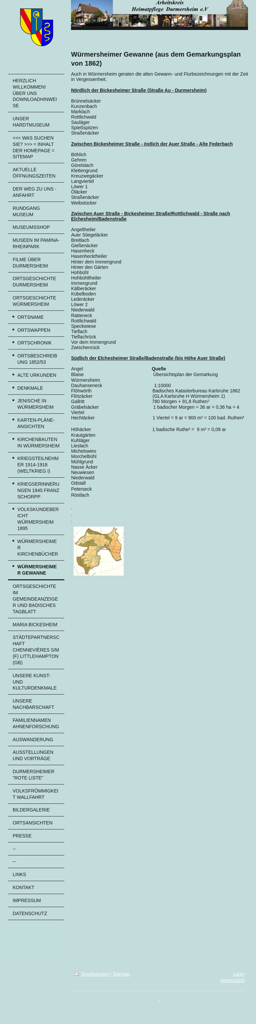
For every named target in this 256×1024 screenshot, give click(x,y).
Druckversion (92, 974)
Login (239, 974)
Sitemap (121, 974)
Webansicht (232, 980)
